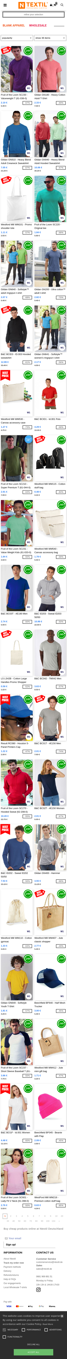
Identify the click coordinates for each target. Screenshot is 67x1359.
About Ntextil (10, 1259)
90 (42, 1221)
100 (47, 1221)
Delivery (7, 1271)
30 (8, 1221)
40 (13, 1221)
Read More (48, 1324)
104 (53, 1221)
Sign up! (11, 1244)
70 (30, 1221)
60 (25, 1221)
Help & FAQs (10, 1279)
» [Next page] (59, 1221)
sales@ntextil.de (44, 1269)
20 (62, 1216)
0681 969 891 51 (44, 1276)
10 (56, 1216)
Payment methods (12, 1267)
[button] (51, 5)
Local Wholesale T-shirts (15, 1287)
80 (36, 1221)
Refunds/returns (11, 1275)
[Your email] (29, 1238)
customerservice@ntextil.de (49, 1262)
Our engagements (12, 1283)
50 (19, 1221)
